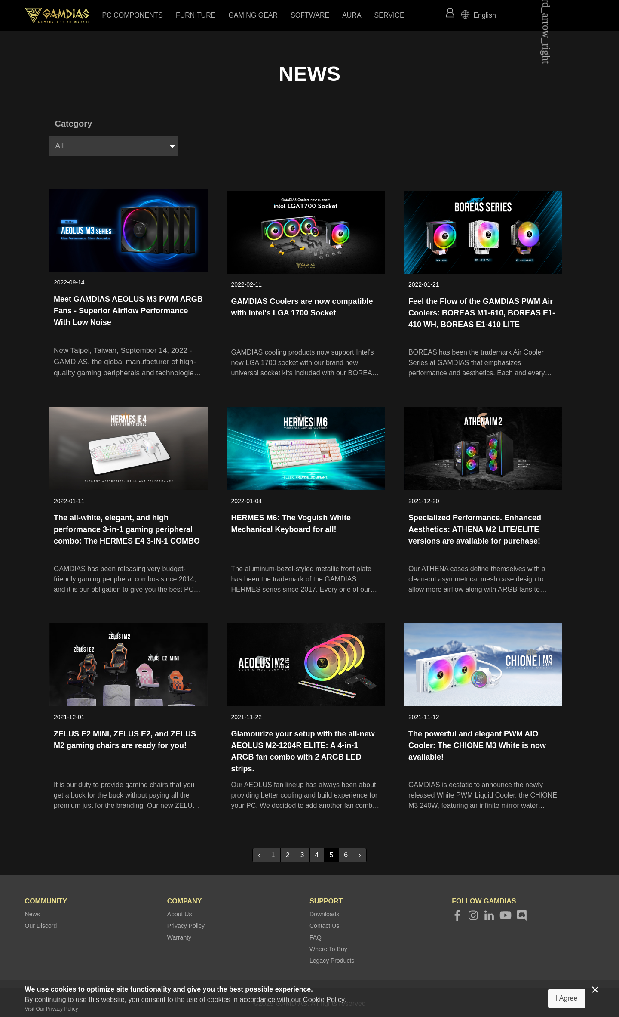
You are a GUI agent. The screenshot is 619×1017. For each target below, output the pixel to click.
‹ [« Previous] (259, 852)
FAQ (316, 935)
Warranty (179, 935)
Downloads (324, 912)
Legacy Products (332, 958)
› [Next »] (360, 852)
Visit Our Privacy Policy (51, 1009)
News (32, 912)
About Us (179, 912)
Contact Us (324, 923)
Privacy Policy (186, 923)
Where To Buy (328, 946)
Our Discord (41, 923)
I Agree (567, 998)
